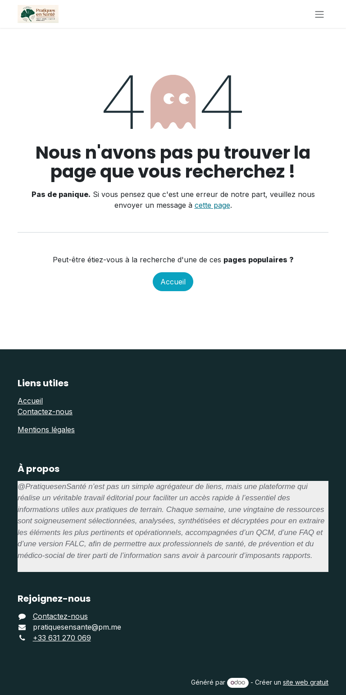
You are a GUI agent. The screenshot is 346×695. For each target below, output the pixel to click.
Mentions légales (46, 429)
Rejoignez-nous (54, 599)
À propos (38, 469)
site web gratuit (305, 682)
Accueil (173, 281)
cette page (212, 205)
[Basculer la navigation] (319, 14)
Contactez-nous (45, 411)
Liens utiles (43, 383)
